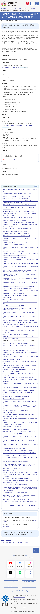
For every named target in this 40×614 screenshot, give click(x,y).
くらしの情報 (11, 8)
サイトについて (19, 590)
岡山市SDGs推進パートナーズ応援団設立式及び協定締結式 (19, 345)
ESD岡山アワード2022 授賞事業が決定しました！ (17, 429)
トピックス (8, 540)
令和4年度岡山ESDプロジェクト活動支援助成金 (16, 461)
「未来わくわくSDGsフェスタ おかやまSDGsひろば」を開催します (20, 263)
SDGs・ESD (26, 8)
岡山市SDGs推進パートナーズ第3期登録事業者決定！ (17, 288)
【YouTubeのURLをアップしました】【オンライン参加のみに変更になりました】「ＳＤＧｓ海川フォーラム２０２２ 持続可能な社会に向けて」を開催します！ (20, 474)
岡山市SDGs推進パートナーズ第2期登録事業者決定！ (17, 343)
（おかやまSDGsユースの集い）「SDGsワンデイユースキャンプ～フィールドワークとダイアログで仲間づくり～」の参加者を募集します (20, 407)
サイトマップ (28, 586)
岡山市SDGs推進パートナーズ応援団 (13, 299)
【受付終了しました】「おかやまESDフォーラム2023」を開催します (20, 356)
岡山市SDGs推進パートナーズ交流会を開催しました (17, 334)
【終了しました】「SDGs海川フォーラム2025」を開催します (18, 286)
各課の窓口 (8, 542)
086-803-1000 (19, 597)
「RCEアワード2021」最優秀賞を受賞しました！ (16, 484)
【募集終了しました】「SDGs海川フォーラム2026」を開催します (20, 222)
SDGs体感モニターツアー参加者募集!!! (13, 426)
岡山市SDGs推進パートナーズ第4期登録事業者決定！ (17, 228)
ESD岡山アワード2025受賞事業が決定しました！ (16, 244)
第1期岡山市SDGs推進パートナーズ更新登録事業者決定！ (18, 211)
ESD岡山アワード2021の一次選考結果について (16, 499)
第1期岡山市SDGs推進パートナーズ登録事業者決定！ (17, 396)
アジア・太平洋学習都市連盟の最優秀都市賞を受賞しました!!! (19, 478)
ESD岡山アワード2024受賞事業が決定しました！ (16, 293)
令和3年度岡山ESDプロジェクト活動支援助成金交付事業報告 (19, 453)
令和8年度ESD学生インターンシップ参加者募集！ (16, 198)
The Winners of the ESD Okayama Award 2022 (19, 431)
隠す (37, 186)
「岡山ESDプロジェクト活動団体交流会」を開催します (17, 193)
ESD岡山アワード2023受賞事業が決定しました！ (16, 350)
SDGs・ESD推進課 (17, 542)
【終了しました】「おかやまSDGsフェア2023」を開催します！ (19, 377)
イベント (8, 537)
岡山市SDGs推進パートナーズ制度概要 (13, 398)
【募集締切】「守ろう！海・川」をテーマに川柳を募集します (18, 233)
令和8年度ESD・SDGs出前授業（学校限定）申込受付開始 (18, 196)
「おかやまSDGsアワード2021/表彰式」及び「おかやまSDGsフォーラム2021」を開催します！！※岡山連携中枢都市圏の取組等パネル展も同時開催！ (20, 489)
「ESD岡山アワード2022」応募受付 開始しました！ (17, 455)
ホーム (4, 8)
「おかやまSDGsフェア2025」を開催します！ (15, 257)
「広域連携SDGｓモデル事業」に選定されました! (15, 448)
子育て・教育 (18, 8)
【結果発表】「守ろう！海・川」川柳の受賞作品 (14, 220)
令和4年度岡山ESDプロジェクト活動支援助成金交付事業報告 (19, 390)
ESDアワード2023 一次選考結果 (12, 359)
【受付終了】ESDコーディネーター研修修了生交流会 (16, 236)
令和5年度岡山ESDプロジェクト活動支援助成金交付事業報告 (19, 320)
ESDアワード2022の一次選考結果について (15, 433)
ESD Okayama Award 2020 (12, 468)
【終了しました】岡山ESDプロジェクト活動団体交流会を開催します (20, 387)
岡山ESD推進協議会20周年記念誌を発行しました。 (16, 231)
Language (32, 4)
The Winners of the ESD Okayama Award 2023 (19, 348)
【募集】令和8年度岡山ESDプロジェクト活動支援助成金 (17, 217)
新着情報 (33, 8)
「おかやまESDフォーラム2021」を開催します (15, 492)
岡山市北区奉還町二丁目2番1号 (14, 67)
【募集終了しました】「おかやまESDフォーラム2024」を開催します (20, 290)
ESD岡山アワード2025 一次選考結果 (13, 251)
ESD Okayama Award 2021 (12, 470)
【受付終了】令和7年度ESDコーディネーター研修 (16, 242)
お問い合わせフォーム (8, 526)
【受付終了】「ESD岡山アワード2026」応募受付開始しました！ (19, 205)
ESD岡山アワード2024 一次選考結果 (13, 305)
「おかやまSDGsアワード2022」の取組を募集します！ (17, 450)
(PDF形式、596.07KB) (11, 159)
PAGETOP (35, 551)
